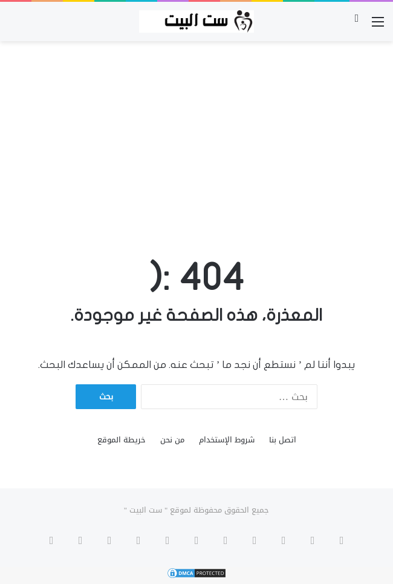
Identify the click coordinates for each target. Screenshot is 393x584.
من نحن (172, 439)
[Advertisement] (196, 138)
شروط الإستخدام (227, 439)
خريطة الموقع (121, 439)
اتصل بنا (282, 439)
